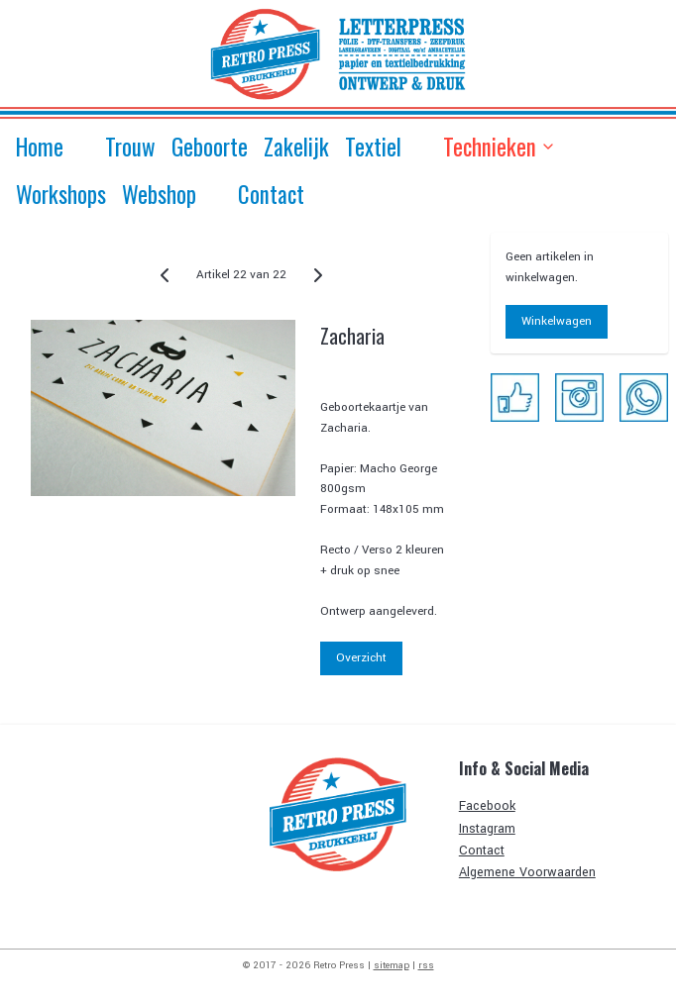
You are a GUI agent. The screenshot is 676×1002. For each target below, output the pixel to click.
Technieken (499, 146)
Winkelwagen (556, 321)
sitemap (391, 965)
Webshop (159, 194)
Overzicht (361, 658)
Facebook (487, 806)
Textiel (373, 146)
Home (39, 146)
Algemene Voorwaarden (527, 872)
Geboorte (209, 146)
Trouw (130, 146)
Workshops (61, 194)
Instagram (487, 829)
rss (426, 965)
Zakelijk (296, 146)
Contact (271, 194)
